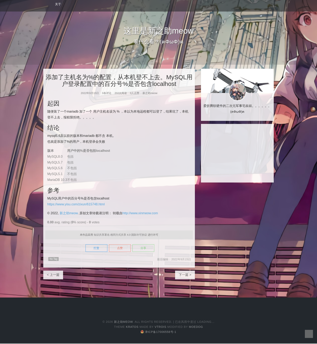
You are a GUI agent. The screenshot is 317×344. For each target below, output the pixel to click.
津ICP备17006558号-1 (158, 332)
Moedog (196, 327)
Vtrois (160, 327)
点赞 (120, 248)
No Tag (53, 259)
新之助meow (69, 213)
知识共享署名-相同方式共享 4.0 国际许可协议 (120, 234)
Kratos (132, 327)
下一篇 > (185, 275)
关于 (58, 4)
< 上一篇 (53, 275)
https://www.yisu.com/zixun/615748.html (76, 204)
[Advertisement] (237, 153)
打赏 (92, 248)
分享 (148, 248)
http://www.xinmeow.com (140, 213)
